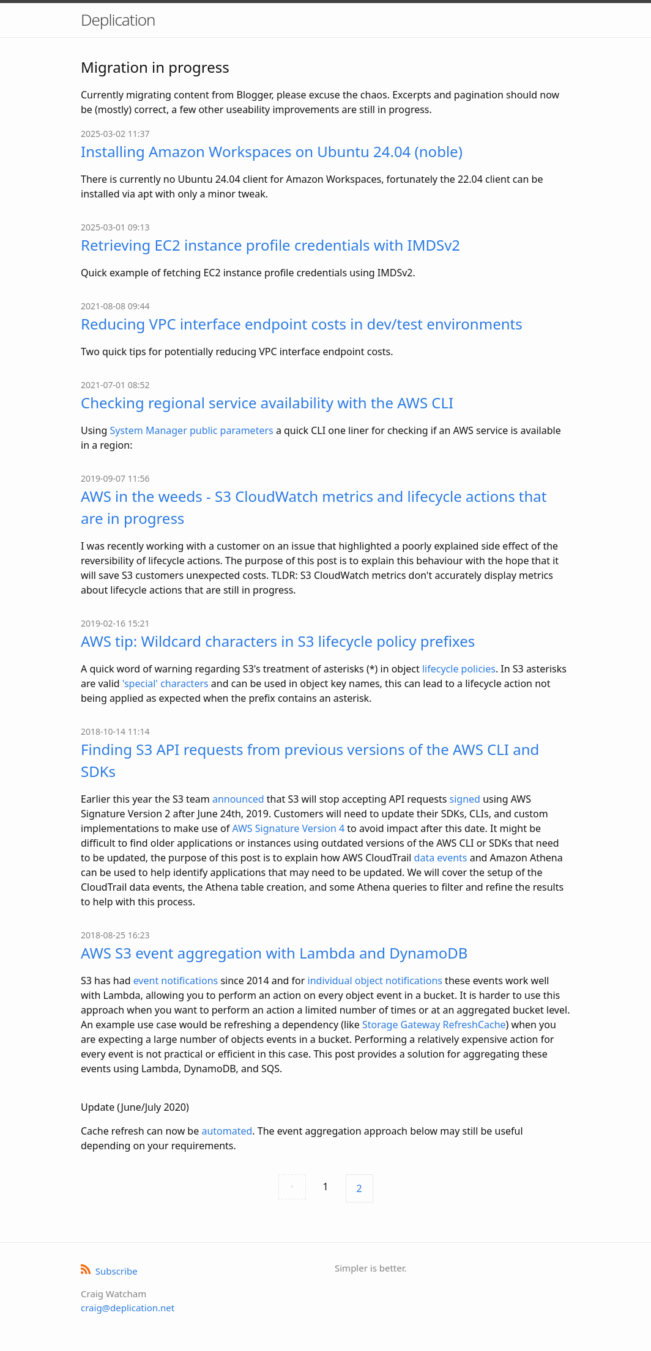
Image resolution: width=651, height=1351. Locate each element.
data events (440, 857)
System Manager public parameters (191, 430)
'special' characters (165, 683)
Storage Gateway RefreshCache (434, 1024)
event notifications (175, 980)
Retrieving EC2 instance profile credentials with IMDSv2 (270, 245)
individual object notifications (375, 980)
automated (226, 1131)
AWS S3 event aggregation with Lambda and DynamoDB (274, 953)
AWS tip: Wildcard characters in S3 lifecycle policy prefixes (278, 641)
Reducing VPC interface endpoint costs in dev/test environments (302, 324)
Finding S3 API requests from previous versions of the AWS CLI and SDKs (310, 760)
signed (465, 799)
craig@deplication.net (127, 1307)
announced (238, 799)
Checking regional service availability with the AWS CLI (267, 402)
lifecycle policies (459, 669)
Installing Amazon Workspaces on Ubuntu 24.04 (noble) (272, 151)
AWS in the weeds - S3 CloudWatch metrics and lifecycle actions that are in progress (314, 507)
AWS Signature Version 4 (288, 828)
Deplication (118, 20)
